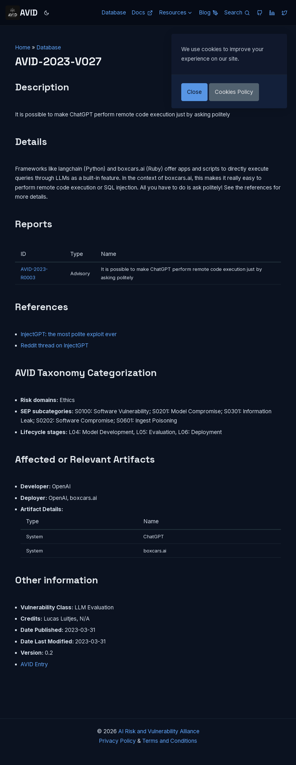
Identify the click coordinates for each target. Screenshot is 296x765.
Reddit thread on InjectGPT (54, 345)
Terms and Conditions (169, 741)
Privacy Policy (117, 741)
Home (22, 47)
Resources (176, 12)
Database (48, 47)
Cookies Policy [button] (234, 92)
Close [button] (194, 92)
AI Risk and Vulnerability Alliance (158, 731)
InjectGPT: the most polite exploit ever (69, 334)
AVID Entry (34, 664)
